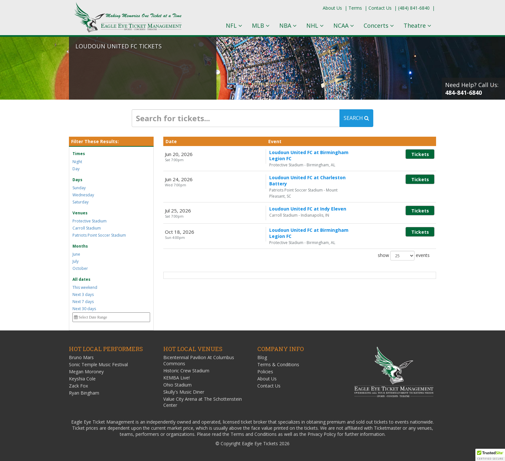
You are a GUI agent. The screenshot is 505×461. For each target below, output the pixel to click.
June (76, 254)
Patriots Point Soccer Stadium (99, 235)
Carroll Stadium (86, 228)
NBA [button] (288, 25)
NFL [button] (234, 25)
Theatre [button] (417, 25)
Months (80, 246)
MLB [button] (261, 25)
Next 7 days (83, 301)
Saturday (80, 202)
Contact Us (380, 8)
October (80, 268)
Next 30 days (84, 308)
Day (76, 169)
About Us (332, 8)
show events (404, 238)
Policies (265, 371)
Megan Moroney (86, 371)
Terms (355, 8)
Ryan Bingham (84, 393)
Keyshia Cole (82, 379)
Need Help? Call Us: (472, 88)
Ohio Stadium (177, 385)
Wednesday (83, 195)
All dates (81, 279)
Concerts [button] (379, 25)
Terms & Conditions (278, 364)
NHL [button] (315, 25)
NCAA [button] (343, 25)
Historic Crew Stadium (186, 371)
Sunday (79, 188)
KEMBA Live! (176, 378)
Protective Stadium (89, 221)
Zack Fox (78, 386)
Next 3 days (83, 294)
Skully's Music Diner (183, 392)
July (75, 261)
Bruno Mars (81, 357)
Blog (262, 357)
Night (77, 161)
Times (78, 153)
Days (77, 179)
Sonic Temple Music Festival (98, 364)
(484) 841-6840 (414, 8)
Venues (80, 213)
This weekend (84, 287)
